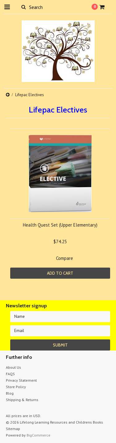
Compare (64, 258)
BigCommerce (38, 435)
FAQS (10, 373)
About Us (13, 367)
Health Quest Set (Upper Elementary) (60, 225)
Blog (10, 393)
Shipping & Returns (22, 399)
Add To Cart (60, 273)
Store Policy (16, 386)
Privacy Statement (21, 380)
